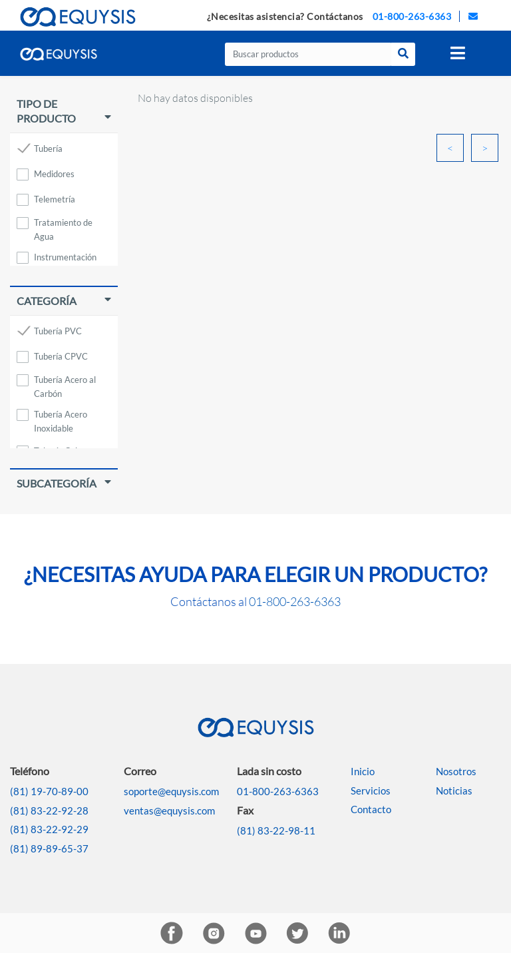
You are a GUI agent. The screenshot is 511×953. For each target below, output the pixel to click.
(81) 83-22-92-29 (49, 829)
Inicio (363, 771)
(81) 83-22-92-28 (49, 810)
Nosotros (456, 771)
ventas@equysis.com (169, 810)
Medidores (54, 173)
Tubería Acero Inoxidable (60, 416)
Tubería (48, 148)
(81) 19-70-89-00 (49, 791)
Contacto (371, 809)
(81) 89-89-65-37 (49, 848)
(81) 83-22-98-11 (276, 830)
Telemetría (54, 199)
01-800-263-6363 (412, 16)
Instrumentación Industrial (65, 259)
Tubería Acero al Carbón (65, 382)
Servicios (371, 790)
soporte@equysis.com (171, 791)
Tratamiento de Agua (63, 224)
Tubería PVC (58, 331)
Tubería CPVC (61, 356)
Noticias (454, 790)
